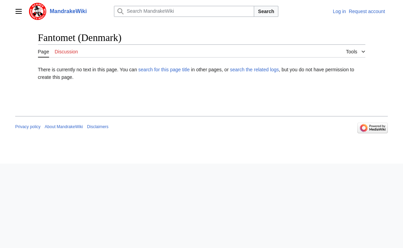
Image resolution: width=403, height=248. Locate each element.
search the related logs (254, 69)
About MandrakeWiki (64, 126)
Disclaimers (97, 126)
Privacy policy (27, 126)
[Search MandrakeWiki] (184, 11)
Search (266, 11)
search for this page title (164, 69)
